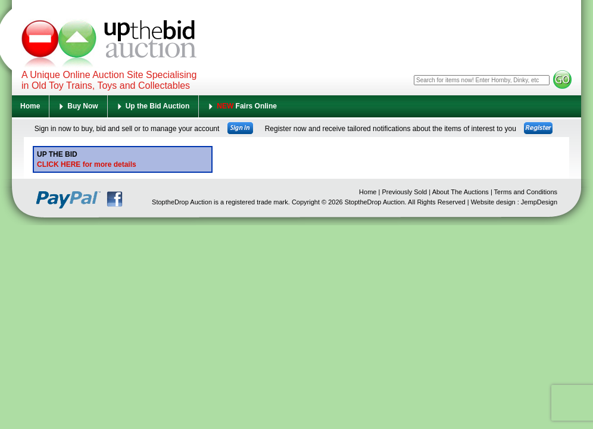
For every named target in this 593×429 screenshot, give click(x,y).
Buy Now (82, 106)
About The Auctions (460, 191)
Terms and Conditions (525, 191)
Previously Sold (404, 191)
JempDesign (539, 202)
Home (30, 106)
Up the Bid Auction (158, 106)
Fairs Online (247, 106)
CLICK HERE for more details (86, 164)
